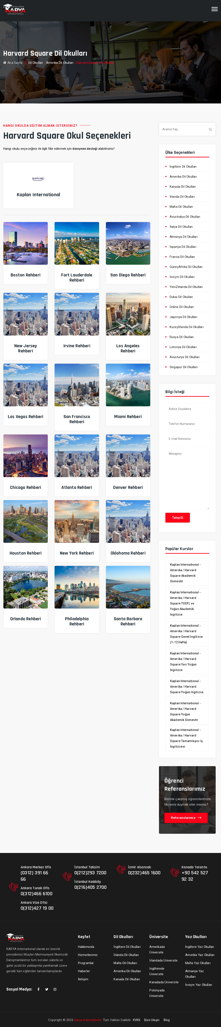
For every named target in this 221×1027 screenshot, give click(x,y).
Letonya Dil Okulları (183, 347)
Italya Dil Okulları (181, 227)
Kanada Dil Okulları (183, 187)
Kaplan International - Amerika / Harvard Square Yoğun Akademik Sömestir (185, 712)
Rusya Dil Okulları (182, 337)
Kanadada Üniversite (164, 982)
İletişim (83, 979)
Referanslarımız (186, 818)
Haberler (84, 971)
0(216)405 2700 (90, 887)
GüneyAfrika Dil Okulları (186, 267)
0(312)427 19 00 (37, 908)
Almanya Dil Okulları (184, 237)
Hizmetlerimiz (88, 955)
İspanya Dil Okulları (183, 247)
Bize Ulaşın (151, 1020)
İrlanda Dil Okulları (182, 197)
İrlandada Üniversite (163, 960)
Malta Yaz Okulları (198, 963)
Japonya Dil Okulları (183, 317)
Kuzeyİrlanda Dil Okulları (187, 327)
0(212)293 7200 (90, 873)
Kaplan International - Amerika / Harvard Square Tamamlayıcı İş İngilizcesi (186, 738)
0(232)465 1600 (144, 873)
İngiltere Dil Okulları (183, 167)
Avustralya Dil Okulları (185, 217)
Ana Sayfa (12, 63)
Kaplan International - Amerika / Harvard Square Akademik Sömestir (185, 573)
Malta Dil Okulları (181, 207)
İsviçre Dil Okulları (182, 277)
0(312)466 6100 (36, 893)
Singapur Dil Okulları (184, 367)
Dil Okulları (35, 63)
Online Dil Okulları (182, 307)
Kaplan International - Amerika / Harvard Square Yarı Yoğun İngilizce (185, 662)
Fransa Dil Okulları (182, 257)
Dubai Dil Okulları (181, 297)
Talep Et (177, 517)
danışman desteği (84, 149)
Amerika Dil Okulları (59, 63)
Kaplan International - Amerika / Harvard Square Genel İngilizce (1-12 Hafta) (186, 634)
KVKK (136, 1020)
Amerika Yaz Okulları (199, 955)
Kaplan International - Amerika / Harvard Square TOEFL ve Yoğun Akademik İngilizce (185, 603)
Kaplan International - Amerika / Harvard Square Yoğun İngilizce (186, 686)
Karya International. (88, 1020)
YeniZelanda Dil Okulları (186, 287)
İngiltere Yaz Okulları (199, 947)
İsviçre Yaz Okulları (198, 985)
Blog (167, 1020)
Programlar (86, 963)
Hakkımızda (86, 947)
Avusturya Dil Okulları (184, 357)
